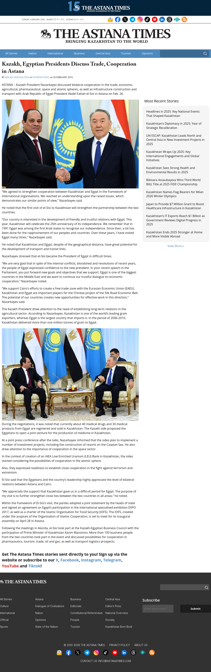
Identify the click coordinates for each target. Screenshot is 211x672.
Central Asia (103, 53)
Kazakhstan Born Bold (118, 626)
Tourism (126, 53)
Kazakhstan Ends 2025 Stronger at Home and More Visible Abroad (174, 234)
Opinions (147, 53)
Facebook (69, 560)
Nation (32, 53)
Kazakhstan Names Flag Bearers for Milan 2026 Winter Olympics (174, 194)
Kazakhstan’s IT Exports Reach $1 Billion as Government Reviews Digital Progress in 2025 (175, 220)
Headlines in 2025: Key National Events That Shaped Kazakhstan (173, 113)
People (74, 619)
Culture (4, 606)
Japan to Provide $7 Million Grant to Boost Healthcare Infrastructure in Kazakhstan (175, 206)
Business (79, 53)
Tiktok (34, 566)
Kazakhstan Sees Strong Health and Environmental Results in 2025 (170, 170)
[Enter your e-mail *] (157, 609)
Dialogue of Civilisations (49, 606)
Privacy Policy (119, 645)
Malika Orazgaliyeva (17, 77)
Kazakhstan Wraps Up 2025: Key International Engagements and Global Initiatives (172, 156)
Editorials (75, 606)
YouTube (10, 566)
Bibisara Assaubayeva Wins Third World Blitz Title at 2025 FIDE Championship (173, 182)
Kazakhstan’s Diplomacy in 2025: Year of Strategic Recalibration (173, 125)
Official (4, 619)
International (55, 53)
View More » (175, 246)
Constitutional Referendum (86, 613)
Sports (4, 626)
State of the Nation (46, 626)
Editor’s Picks (113, 606)
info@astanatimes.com (114, 661)
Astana (39, 599)
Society (110, 619)
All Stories (11, 53)
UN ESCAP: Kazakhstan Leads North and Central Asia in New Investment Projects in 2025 (175, 140)
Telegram (112, 560)
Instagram (91, 560)
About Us (140, 645)
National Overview (116, 613)
